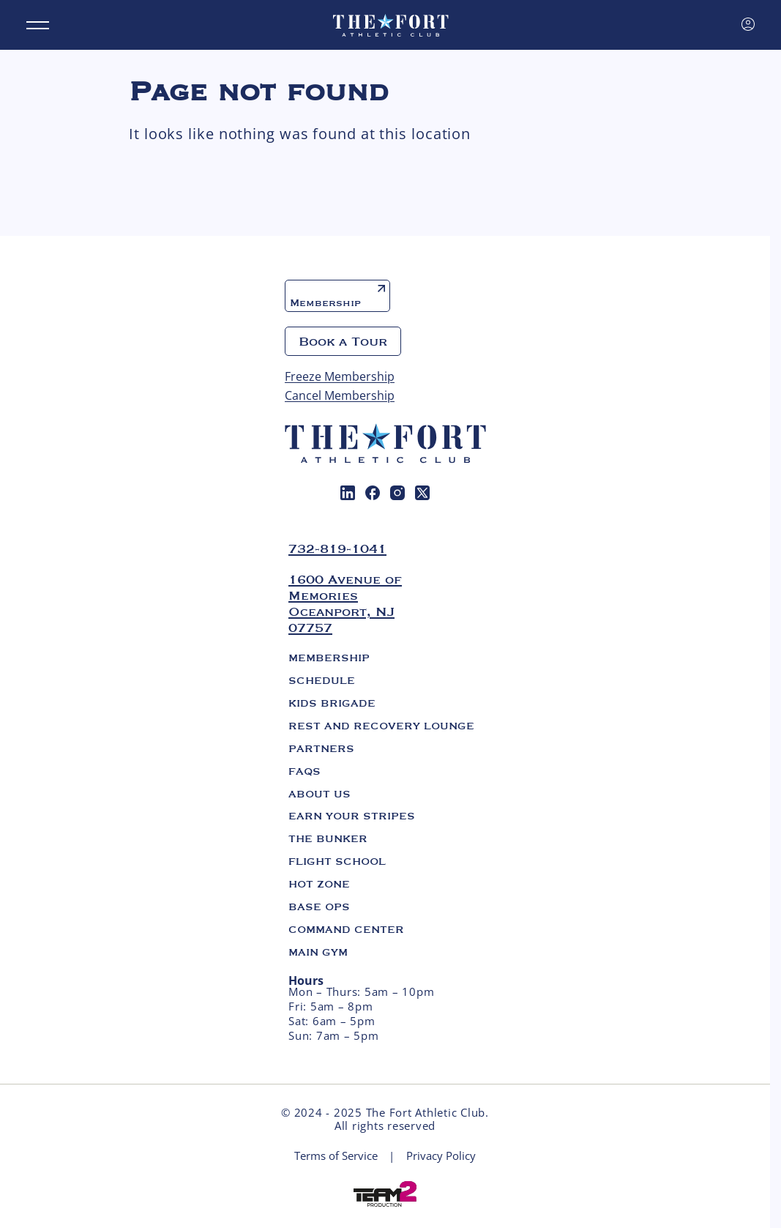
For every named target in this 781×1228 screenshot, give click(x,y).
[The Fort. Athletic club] (391, 25)
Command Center (346, 929)
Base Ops (319, 906)
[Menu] (37, 25)
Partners (321, 748)
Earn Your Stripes (351, 816)
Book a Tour (343, 341)
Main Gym (318, 952)
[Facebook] (372, 492)
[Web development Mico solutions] (385, 1193)
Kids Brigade (331, 703)
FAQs (304, 771)
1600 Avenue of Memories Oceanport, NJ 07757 (345, 603)
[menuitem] (347, 492)
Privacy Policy (441, 1155)
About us (319, 794)
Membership (337, 297)
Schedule (321, 680)
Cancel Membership (340, 395)
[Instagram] (397, 492)
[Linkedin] (347, 492)
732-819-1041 (337, 548)
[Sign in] (748, 24)
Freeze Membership (340, 376)
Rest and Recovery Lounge (381, 726)
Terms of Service (336, 1155)
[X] (422, 492)
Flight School (337, 861)
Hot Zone (319, 884)
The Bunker (327, 838)
